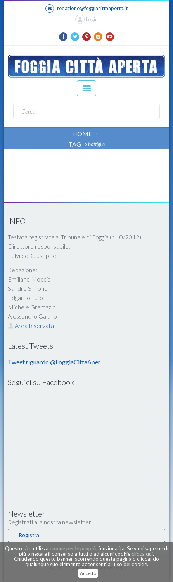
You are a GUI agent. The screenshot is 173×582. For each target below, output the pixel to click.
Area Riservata (31, 325)
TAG (74, 144)
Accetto (88, 573)
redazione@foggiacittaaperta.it (86, 8)
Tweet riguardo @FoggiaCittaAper (54, 361)
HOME (82, 133)
